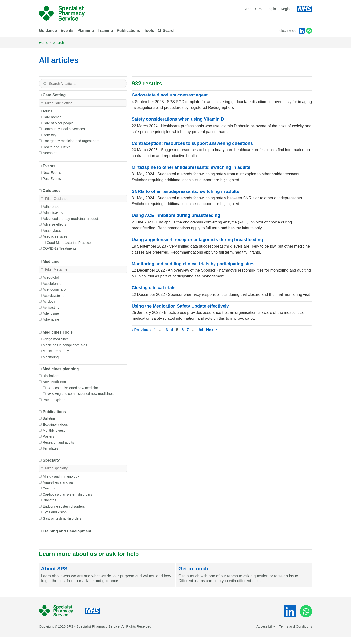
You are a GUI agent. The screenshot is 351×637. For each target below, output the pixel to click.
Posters (48, 436)
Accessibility (265, 626)
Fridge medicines (56, 339)
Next (211, 330)
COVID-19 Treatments (60, 248)
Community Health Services (64, 129)
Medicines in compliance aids (65, 345)
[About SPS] (107, 575)
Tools (149, 30)
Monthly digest (54, 430)
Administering (53, 212)
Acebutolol (50, 277)
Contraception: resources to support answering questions (192, 143)
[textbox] (83, 83)
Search (58, 43)
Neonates (50, 153)
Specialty (51, 460)
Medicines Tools (58, 332)
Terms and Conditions (295, 626)
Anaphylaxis (52, 231)
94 (201, 330)
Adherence (51, 207)
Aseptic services (55, 236)
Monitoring (50, 357)
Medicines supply (56, 351)
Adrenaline (51, 319)
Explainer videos (55, 424)
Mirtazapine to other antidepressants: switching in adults (191, 167)
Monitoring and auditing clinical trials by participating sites (193, 263)
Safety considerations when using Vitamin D (178, 119)
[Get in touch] (244, 575)
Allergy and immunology (61, 476)
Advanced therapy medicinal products (71, 219)
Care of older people (58, 123)
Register (287, 9)
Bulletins (49, 418)
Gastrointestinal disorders (62, 518)
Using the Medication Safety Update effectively (180, 306)
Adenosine (51, 313)
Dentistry (49, 135)
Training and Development (67, 531)
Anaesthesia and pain (59, 482)
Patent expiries (54, 400)
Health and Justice (57, 147)
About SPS (253, 9)
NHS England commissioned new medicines (80, 394)
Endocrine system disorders (64, 506)
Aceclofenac (52, 284)
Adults (47, 111)
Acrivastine (51, 307)
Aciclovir (49, 301)
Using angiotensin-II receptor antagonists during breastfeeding (197, 239)
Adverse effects (54, 224)
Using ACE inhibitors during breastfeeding (176, 215)
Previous (141, 330)
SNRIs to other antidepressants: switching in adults (185, 191)
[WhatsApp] (309, 31)
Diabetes (49, 500)
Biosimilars (51, 376)
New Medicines (54, 382)
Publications (128, 30)
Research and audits (58, 442)
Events (67, 30)
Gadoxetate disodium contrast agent (170, 95)
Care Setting (54, 95)
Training (105, 30)
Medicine (51, 261)
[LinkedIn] (302, 31)
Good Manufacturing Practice (69, 242)
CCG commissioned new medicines (73, 388)
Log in (272, 9)
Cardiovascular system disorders (67, 494)
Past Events (52, 178)
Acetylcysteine (53, 295)
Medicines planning (61, 369)
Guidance (48, 30)
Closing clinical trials (154, 287)
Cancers (49, 488)
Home (43, 43)
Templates (50, 448)
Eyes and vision (55, 512)
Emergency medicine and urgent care (71, 141)
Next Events (52, 173)
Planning (85, 30)
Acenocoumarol (54, 289)
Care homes (52, 117)
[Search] (45, 83)
